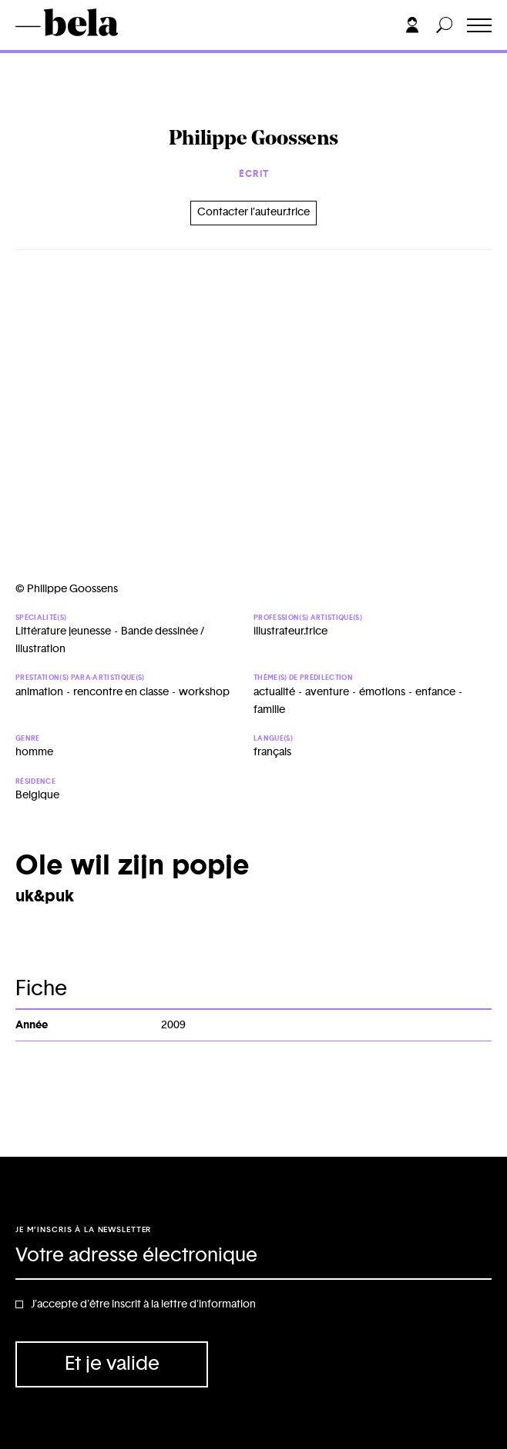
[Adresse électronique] (253, 1257)
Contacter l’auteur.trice (253, 212)
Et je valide (112, 1364)
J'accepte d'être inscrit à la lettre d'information (143, 1304)
